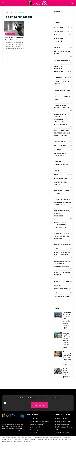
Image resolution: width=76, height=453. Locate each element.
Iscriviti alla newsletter (62, 432)
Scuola (57, 249)
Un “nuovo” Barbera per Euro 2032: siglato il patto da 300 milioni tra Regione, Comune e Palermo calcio (67, 321)
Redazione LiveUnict (61, 418)
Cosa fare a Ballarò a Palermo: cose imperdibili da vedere (66, 373)
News (56, 174)
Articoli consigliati (62, 60)
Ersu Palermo (59, 142)
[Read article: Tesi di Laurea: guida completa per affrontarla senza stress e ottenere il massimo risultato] (58, 354)
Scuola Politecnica (61, 281)
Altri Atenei (10, 33)
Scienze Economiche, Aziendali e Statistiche (62, 213)
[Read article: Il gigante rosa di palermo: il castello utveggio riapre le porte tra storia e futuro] (58, 335)
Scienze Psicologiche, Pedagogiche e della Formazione (62, 236)
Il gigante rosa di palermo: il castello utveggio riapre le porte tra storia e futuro (66, 340)
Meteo (56, 171)
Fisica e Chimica (60, 145)
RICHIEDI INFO (39, 405)
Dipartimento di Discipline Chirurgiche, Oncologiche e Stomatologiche (60, 119)
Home (6, 12)
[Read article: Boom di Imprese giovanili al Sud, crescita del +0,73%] (14, 28)
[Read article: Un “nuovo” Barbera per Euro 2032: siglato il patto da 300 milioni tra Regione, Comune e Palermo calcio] (58, 315)
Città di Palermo (60, 78)
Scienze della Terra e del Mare (62, 192)
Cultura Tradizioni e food (62, 98)
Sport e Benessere (61, 289)
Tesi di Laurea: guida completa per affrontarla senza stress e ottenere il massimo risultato (67, 358)
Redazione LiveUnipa (62, 424)
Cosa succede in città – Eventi (62, 82)
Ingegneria (58, 149)
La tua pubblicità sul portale (39, 421)
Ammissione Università (58, 40)
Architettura (59, 47)
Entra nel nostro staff (37, 424)
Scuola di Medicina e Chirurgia (62, 273)
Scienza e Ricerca (60, 178)
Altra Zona (58, 27)
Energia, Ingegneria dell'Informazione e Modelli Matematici (62, 132)
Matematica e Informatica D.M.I (61, 163)
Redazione (8, 53)
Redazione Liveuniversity (63, 421)
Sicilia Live (58, 285)
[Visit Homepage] (37, 3)
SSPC (55, 292)
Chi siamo (33, 418)
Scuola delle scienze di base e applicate (62, 253)
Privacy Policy (27, 441)
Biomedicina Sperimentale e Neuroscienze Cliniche (62, 68)
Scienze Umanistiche (62, 245)
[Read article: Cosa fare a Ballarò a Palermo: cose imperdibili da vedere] (58, 371)
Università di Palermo (62, 296)
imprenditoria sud (19, 12)
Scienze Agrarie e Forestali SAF (60, 183)
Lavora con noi (35, 427)
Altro (56, 35)
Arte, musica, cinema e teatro (62, 52)
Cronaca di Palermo (62, 90)
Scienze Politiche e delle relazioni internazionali (61, 224)
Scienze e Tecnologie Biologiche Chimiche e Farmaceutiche (62, 202)
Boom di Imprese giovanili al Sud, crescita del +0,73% (14, 38)
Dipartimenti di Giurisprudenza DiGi (62, 106)
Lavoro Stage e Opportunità (60, 154)
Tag (11, 12)
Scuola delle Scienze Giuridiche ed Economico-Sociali (62, 263)
